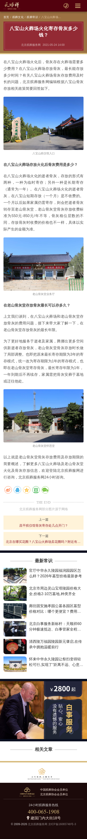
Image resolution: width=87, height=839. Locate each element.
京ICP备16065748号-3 (62, 824)
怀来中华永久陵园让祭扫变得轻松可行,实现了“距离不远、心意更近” (56, 664)
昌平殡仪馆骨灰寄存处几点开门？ (43, 525)
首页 (6, 17)
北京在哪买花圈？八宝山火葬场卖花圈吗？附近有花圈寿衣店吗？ (43, 542)
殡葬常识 (32, 17)
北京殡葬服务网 (37, 824)
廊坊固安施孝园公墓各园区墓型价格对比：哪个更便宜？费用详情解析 (55, 611)
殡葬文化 (18, 17)
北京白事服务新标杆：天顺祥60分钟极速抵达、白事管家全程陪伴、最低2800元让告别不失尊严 (55, 629)
